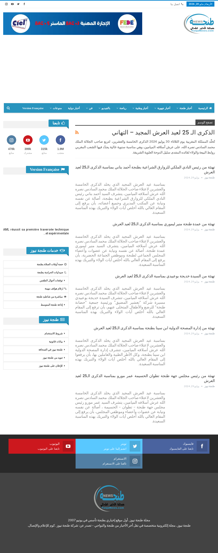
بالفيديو (106, 108)
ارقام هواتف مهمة (55, 288)
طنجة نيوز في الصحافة (51, 349)
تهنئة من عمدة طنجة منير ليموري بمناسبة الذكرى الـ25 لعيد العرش (164, 224)
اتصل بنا (177, 4)
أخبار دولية (74, 108)
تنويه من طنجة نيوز (53, 357)
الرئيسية (205, 108)
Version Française (33, 108)
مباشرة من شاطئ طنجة (51, 296)
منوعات (57, 108)
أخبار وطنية (141, 108)
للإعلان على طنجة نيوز (51, 365)
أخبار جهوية (163, 108)
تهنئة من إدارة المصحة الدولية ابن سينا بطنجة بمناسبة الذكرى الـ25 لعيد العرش (154, 328)
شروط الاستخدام (53, 333)
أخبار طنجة (185, 108)
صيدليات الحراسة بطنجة (51, 272)
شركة (16, 545)
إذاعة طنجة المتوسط (52, 304)
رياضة (122, 108)
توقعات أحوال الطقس (51, 280)
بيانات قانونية (56, 341)
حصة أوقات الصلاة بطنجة (51, 264)
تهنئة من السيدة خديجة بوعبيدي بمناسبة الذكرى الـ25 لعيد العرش (165, 276)
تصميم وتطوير (37, 545)
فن (90, 108)
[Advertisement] (109, 71)
